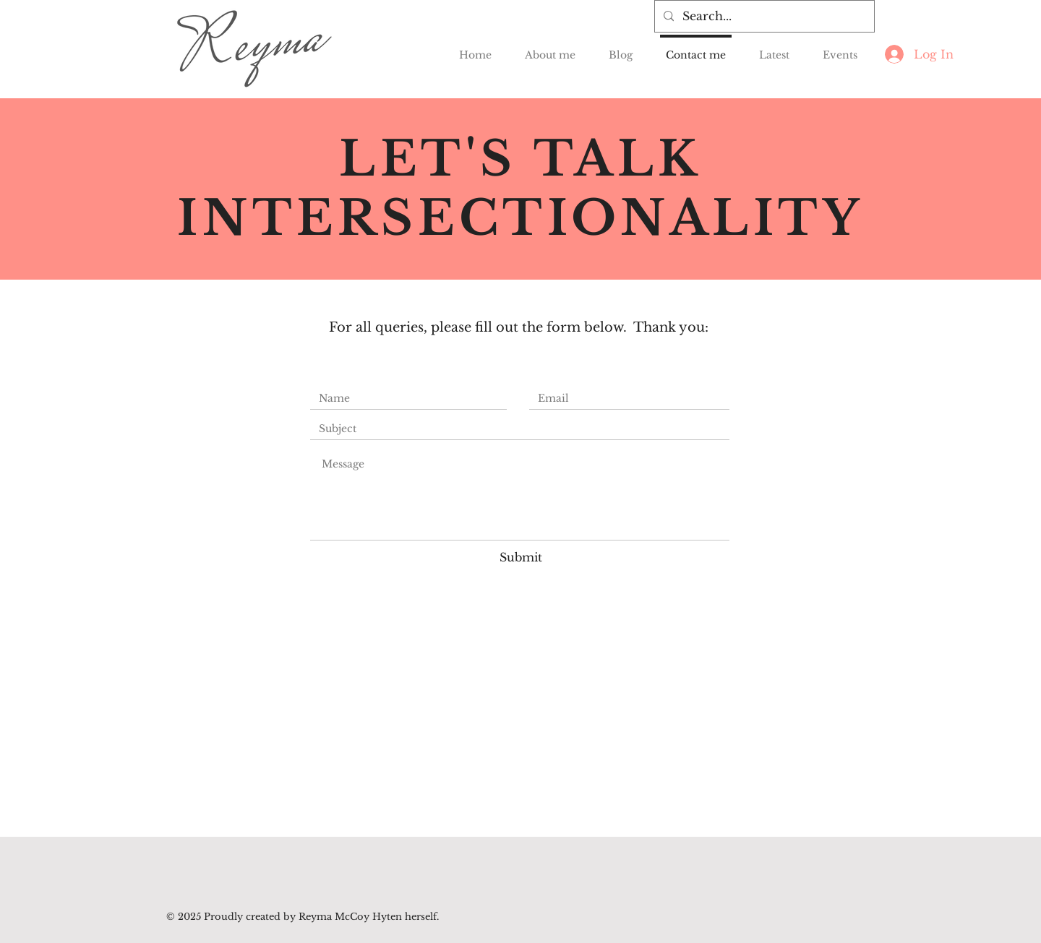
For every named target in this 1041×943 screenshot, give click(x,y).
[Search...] (763, 16)
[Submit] (520, 557)
